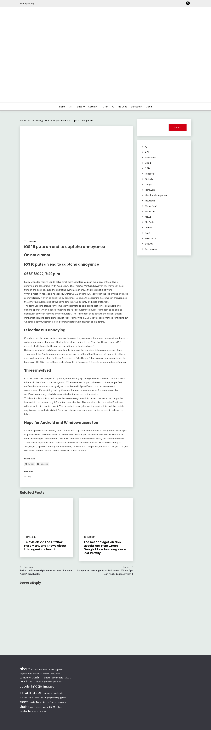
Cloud (149, 106)
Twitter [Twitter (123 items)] (38, 707)
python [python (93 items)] (63, 697)
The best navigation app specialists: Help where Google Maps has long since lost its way (105, 547)
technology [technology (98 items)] (62, 702)
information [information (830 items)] (31, 692)
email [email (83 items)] (31, 682)
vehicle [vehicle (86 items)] (59, 707)
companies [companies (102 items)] (55, 674)
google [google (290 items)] (25, 686)
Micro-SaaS (151, 206)
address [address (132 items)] (43, 669)
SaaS (79, 106)
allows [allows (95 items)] (51, 670)
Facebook (150, 173)
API (71, 106)
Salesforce (150, 238)
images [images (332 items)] (48, 686)
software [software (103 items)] (52, 702)
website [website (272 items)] (25, 711)
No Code (122, 106)
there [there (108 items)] (30, 707)
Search (177, 127)
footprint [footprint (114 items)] (39, 681)
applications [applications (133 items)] (26, 673)
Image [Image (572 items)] (36, 686)
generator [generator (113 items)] (57, 681)
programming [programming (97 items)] (53, 697)
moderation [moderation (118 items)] (59, 693)
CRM (105, 106)
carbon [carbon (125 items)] (46, 673)
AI (113, 106)
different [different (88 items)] (67, 678)
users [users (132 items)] (45, 707)
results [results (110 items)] (32, 702)
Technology (30, 241)
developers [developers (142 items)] (57, 677)
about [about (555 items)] (25, 668)
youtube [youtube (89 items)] (43, 712)
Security (92, 106)
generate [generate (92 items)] (48, 682)
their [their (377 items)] (23, 706)
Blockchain (136, 106)
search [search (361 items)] (41, 701)
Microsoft (150, 211)
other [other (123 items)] (30, 697)
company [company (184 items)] (25, 677)
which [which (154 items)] (35, 711)
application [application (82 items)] (59, 670)
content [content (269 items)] (37, 677)
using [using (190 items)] (52, 706)
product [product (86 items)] (43, 698)
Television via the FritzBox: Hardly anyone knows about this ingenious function (45, 545)
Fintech (149, 179)
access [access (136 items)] (34, 669)
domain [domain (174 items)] (24, 681)
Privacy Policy (27, 3)
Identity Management (156, 195)
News (148, 216)
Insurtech (150, 200)
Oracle (148, 227)
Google (148, 184)
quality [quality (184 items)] (24, 701)
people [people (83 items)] (37, 698)
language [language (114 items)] (48, 693)
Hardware (150, 189)
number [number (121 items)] (23, 697)
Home (62, 106)
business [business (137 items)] (37, 673)
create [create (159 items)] (47, 677)
